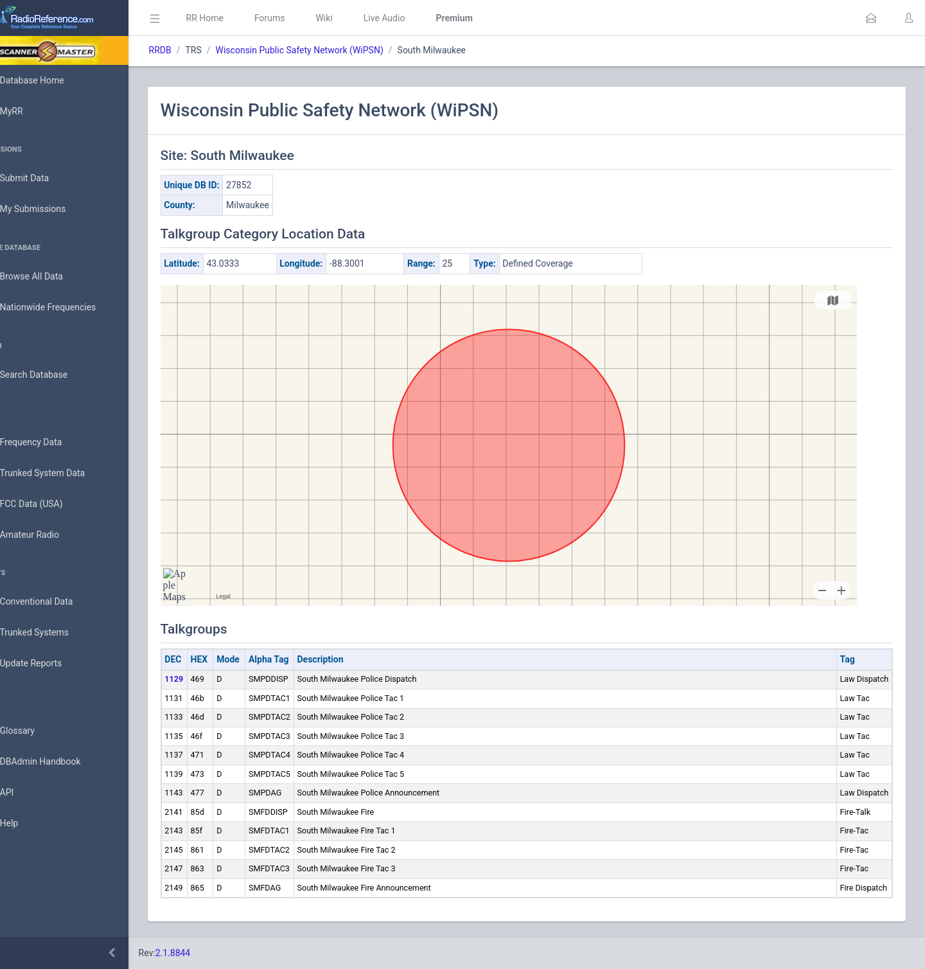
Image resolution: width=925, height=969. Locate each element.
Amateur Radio (48, 534)
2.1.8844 (209, 953)
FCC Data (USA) (49, 504)
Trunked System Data (60, 473)
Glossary (35, 731)
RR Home (241, 18)
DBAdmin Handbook (58, 762)
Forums (305, 18)
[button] (871, 18)
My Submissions (51, 209)
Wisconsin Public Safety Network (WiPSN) (335, 50)
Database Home (50, 80)
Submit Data (42, 178)
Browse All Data (49, 277)
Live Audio (420, 18)
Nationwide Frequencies (66, 308)
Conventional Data (54, 602)
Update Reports (49, 664)
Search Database (52, 374)
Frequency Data (49, 442)
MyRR (29, 111)
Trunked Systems (52, 633)
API (25, 793)
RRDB (196, 50)
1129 (210, 679)
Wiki (360, 18)
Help (27, 824)
